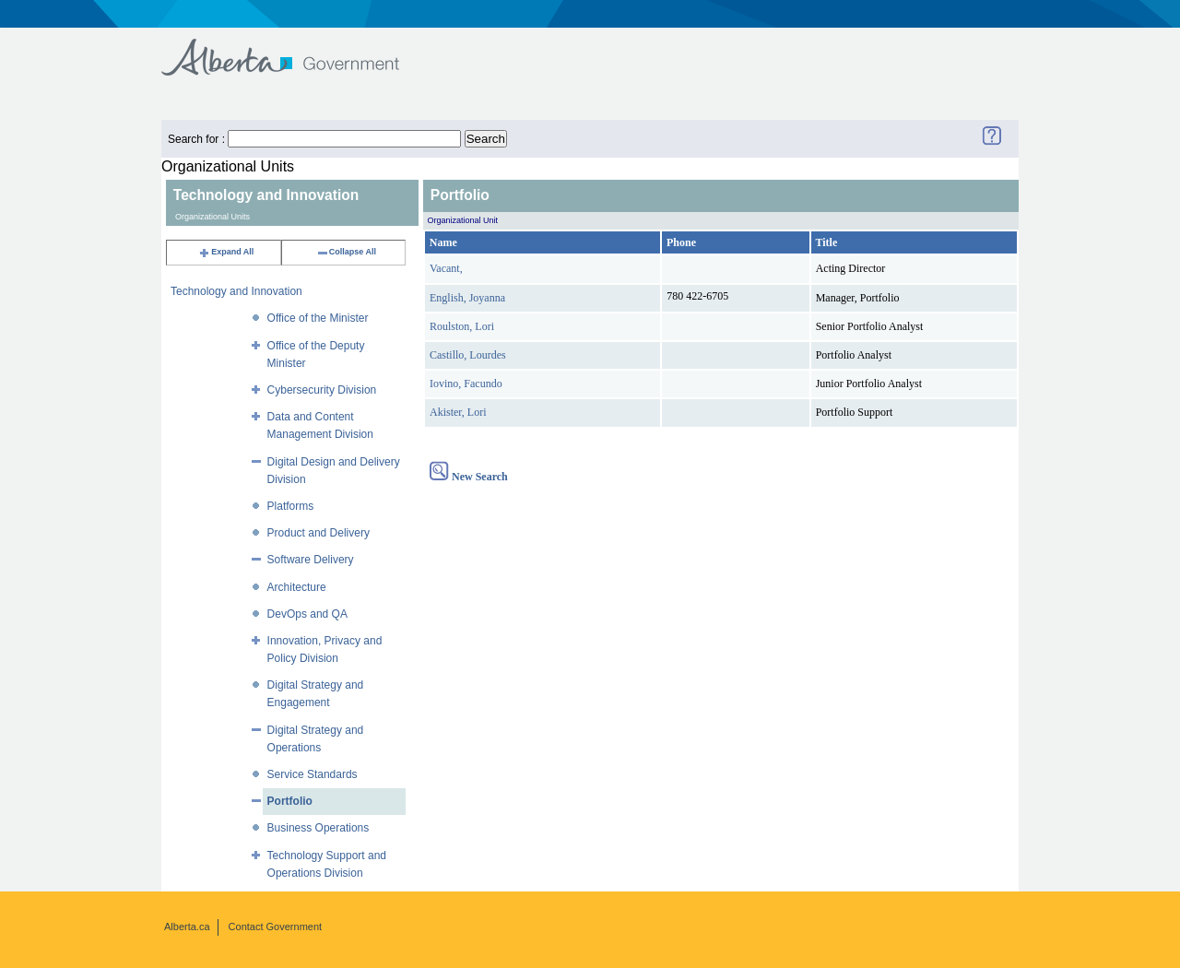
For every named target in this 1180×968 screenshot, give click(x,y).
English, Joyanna (467, 297)
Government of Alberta (295, 48)
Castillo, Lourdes (468, 354)
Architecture (296, 587)
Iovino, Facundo (466, 383)
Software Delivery (310, 559)
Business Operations (318, 827)
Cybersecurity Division (322, 390)
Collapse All (346, 251)
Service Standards (312, 774)
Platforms (290, 506)
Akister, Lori (458, 412)
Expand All (226, 251)
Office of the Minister (318, 318)
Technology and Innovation (236, 291)
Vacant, (446, 268)
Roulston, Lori (462, 326)
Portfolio (290, 801)
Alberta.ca (187, 926)
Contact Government (276, 926)
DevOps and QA (307, 614)
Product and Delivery (318, 532)
